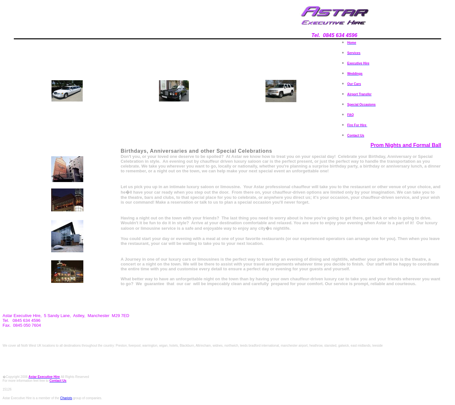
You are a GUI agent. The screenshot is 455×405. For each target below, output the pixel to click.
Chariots (66, 398)
